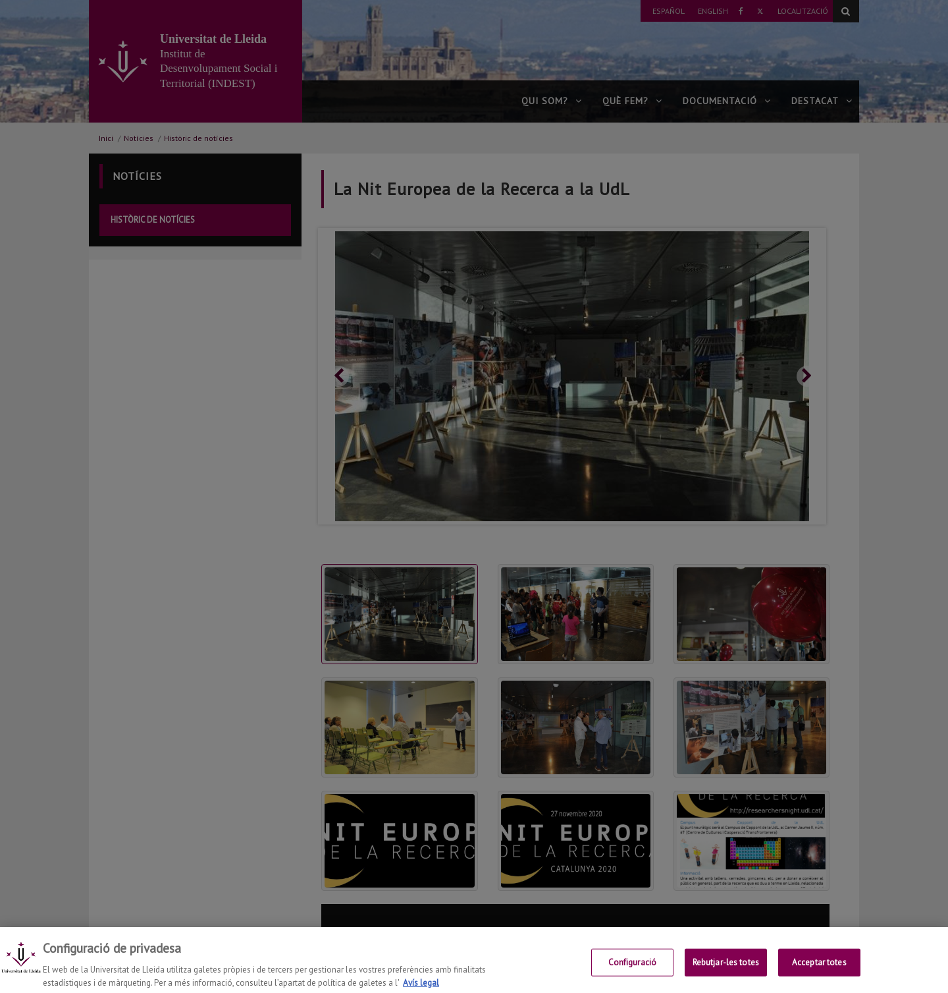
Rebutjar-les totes (726, 971)
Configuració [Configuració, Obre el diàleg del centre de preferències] (632, 971)
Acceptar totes (819, 971)
